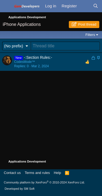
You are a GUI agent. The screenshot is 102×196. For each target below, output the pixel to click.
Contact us (12, 173)
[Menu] (7, 7)
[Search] (95, 6)
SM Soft (29, 188)
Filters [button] (90, 35)
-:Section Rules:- (38, 57)
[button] (16, 46)
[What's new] (84, 6)
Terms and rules (37, 173)
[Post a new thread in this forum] (65, 46)
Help (57, 173)
